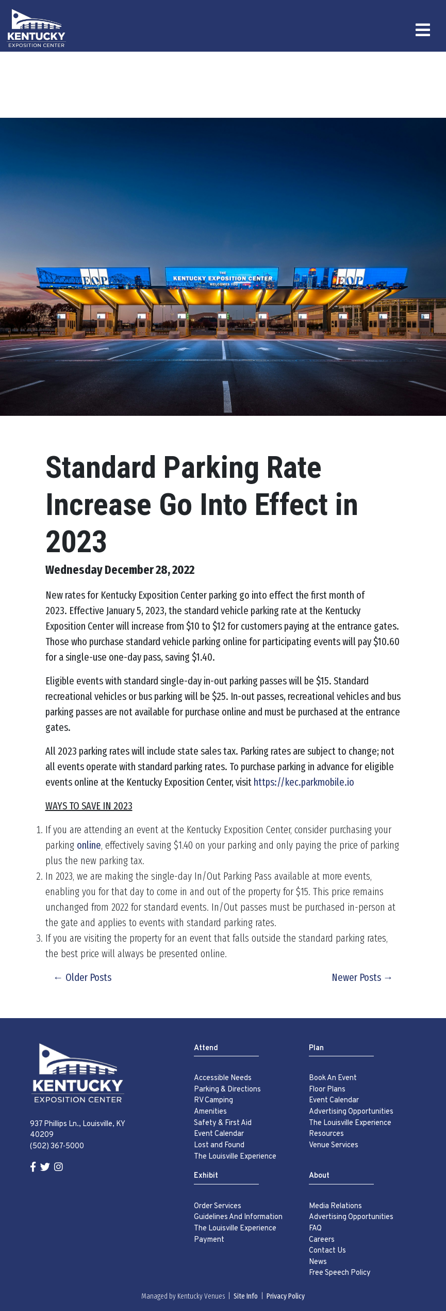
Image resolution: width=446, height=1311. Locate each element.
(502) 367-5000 (57, 1146)
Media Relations (335, 1206)
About (319, 1176)
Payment (209, 1240)
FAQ (315, 1229)
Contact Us (327, 1251)
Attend (206, 1048)
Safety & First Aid (223, 1123)
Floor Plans (327, 1090)
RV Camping (213, 1100)
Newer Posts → (362, 977)
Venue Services (333, 1145)
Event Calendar (219, 1134)
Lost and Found (219, 1145)
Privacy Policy (286, 1296)
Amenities (210, 1112)
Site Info (246, 1296)
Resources (326, 1134)
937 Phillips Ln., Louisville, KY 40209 (77, 1130)
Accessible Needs (223, 1078)
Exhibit (206, 1176)
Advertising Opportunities (351, 1112)
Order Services (217, 1206)
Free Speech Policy (340, 1273)
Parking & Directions (227, 1090)
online (89, 845)
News (318, 1262)
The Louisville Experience (235, 1157)
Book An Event (333, 1078)
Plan (316, 1048)
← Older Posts (82, 977)
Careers (322, 1240)
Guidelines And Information (238, 1217)
